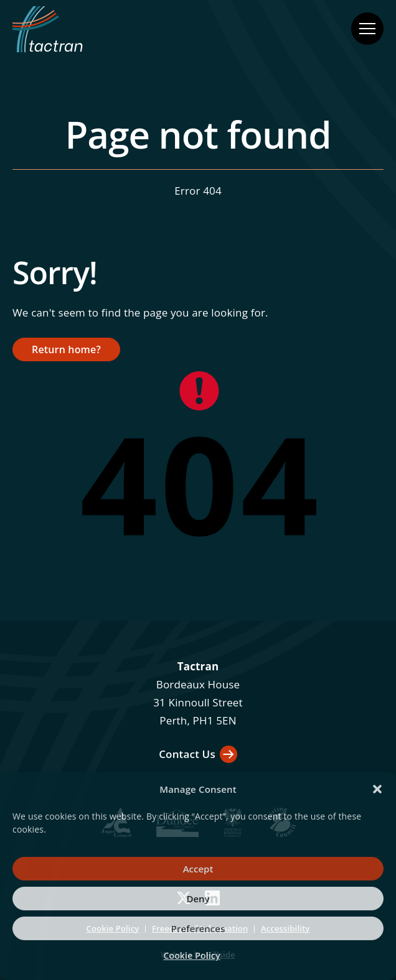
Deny (197, 898)
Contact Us (187, 754)
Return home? (66, 349)
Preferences (198, 928)
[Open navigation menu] (367, 28)
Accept (198, 868)
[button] (377, 789)
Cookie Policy (191, 955)
